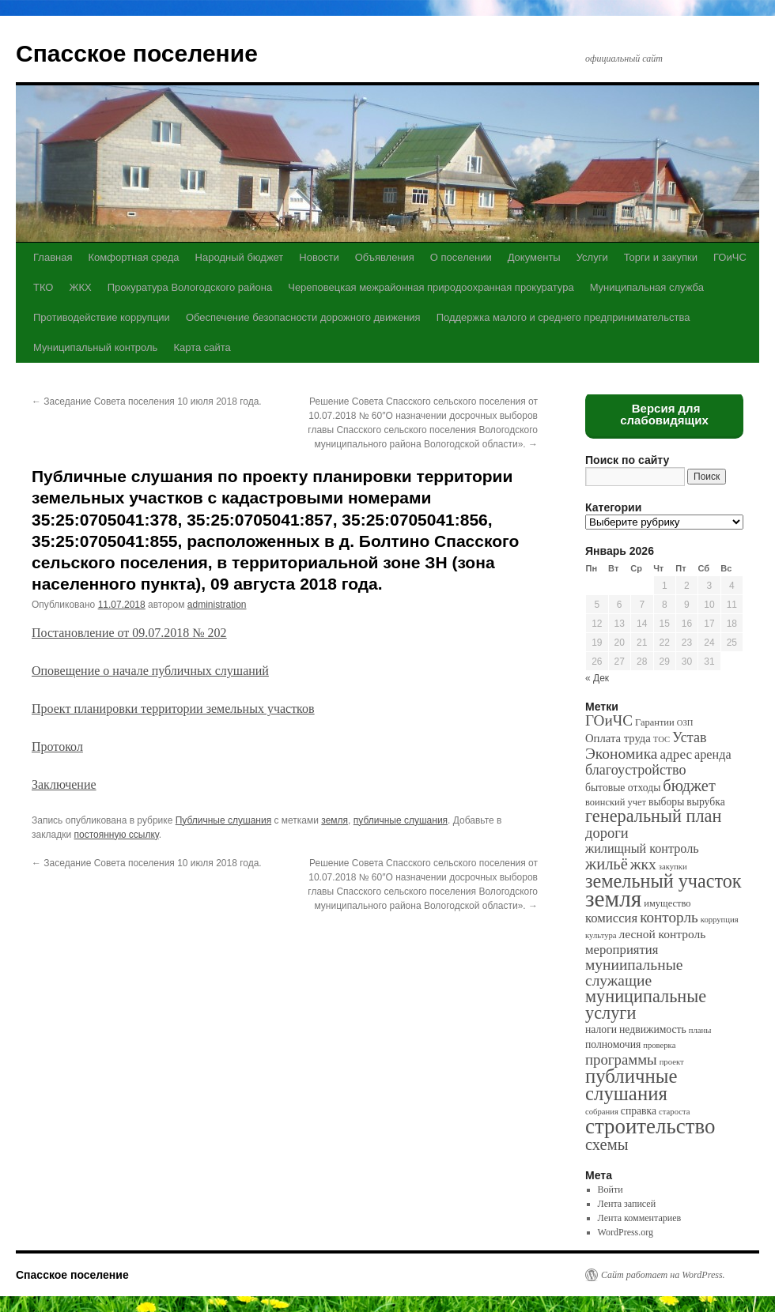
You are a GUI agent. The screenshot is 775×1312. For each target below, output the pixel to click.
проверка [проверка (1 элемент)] (659, 1045)
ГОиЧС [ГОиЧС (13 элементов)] (609, 720)
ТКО (43, 287)
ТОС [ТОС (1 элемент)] (661, 739)
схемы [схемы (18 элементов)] (606, 1144)
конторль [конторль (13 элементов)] (669, 917)
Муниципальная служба (647, 287)
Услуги (592, 257)
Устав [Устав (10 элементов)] (689, 737)
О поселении (461, 257)
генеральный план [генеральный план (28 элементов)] (653, 816)
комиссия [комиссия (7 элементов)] (611, 918)
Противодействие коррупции (101, 317)
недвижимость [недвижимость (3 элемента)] (652, 1029)
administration (217, 604)
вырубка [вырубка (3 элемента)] (705, 802)
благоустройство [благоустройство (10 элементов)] (635, 770)
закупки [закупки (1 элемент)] (673, 866)
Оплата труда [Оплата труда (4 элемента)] (618, 738)
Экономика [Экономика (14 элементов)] (621, 753)
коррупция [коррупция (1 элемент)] (720, 919)
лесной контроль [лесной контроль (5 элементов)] (662, 934)
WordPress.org (625, 1232)
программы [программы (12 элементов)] (621, 1059)
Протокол (57, 746)
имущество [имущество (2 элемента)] (667, 903)
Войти (610, 1189)
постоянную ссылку (116, 834)
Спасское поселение (137, 53)
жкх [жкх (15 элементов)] (643, 864)
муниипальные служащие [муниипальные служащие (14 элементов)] (633, 972)
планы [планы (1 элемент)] (700, 1030)
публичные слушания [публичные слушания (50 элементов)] (631, 1084)
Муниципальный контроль (95, 347)
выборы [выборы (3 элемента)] (666, 802)
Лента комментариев (640, 1217)
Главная (52, 257)
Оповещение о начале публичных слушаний (150, 670)
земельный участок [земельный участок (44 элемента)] (663, 881)
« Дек (597, 678)
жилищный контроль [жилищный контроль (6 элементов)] (642, 848)
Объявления (384, 257)
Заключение (64, 784)
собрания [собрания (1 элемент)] (601, 1111)
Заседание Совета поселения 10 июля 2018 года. (147, 401)
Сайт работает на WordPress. (663, 1274)
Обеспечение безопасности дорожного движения (303, 317)
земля (334, 820)
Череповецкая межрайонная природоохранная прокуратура (430, 287)
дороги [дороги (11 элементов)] (607, 833)
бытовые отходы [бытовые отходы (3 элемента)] (622, 788)
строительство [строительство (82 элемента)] (650, 1126)
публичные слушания (400, 820)
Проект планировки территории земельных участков (173, 708)
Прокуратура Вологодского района (190, 287)
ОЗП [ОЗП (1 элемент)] (685, 722)
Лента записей (627, 1203)
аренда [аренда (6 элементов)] (713, 754)
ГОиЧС (730, 257)
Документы (534, 257)
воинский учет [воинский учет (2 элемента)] (615, 802)
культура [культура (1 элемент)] (601, 935)
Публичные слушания (223, 820)
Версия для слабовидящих (664, 414)
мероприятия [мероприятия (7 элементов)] (621, 949)
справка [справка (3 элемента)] (638, 1111)
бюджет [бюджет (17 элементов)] (689, 785)
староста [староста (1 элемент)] (674, 1111)
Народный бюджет (239, 257)
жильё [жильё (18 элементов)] (606, 864)
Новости (318, 257)
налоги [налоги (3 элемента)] (601, 1029)
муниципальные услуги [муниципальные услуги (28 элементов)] (645, 1004)
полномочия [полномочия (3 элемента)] (613, 1044)
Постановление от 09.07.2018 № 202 (129, 632)
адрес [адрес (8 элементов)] (676, 754)
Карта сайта (201, 347)
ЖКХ (80, 287)
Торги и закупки (661, 257)
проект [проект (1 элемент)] (672, 1062)
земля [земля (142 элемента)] (613, 898)
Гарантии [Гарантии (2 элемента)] (655, 722)
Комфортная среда (133, 257)
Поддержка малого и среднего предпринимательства (563, 317)
